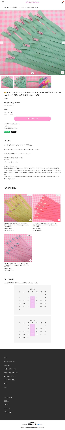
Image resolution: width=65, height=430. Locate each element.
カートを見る (7, 408)
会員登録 (6, 401)
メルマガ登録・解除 (9, 380)
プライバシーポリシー (10, 376)
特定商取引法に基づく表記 (11, 372)
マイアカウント (8, 397)
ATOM (5, 387)
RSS (5, 383)
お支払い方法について (10, 369)
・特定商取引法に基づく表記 (10, 128)
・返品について (7, 126)
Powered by (32, 423)
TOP (5, 7)
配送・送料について (9, 361)
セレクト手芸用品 (12, 7)
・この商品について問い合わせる (11, 124)
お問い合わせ (7, 412)
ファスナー (21, 7)
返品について (7, 365)
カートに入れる (32, 119)
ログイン (6, 404)
